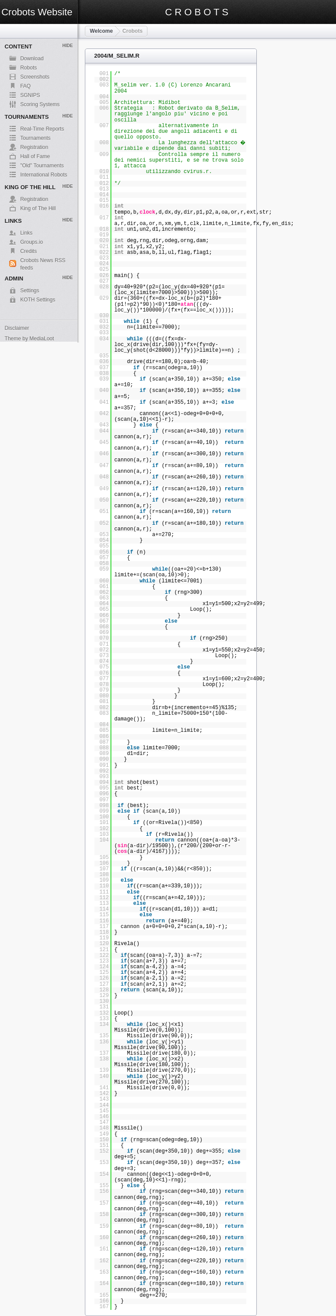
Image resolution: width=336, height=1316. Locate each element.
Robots (28, 68)
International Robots (43, 175)
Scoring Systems (40, 104)
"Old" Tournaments (42, 166)
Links (26, 233)
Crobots (132, 31)
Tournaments (35, 138)
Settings (29, 290)
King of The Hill (38, 208)
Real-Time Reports (42, 129)
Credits (28, 251)
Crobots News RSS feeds (42, 260)
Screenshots (34, 77)
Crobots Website (36, 12)
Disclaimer (17, 328)
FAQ (25, 86)
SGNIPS (30, 95)
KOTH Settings (37, 300)
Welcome (101, 31)
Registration (34, 147)
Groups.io (31, 242)
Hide (67, 45)
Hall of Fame (35, 156)
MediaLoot (41, 339)
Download (31, 58)
